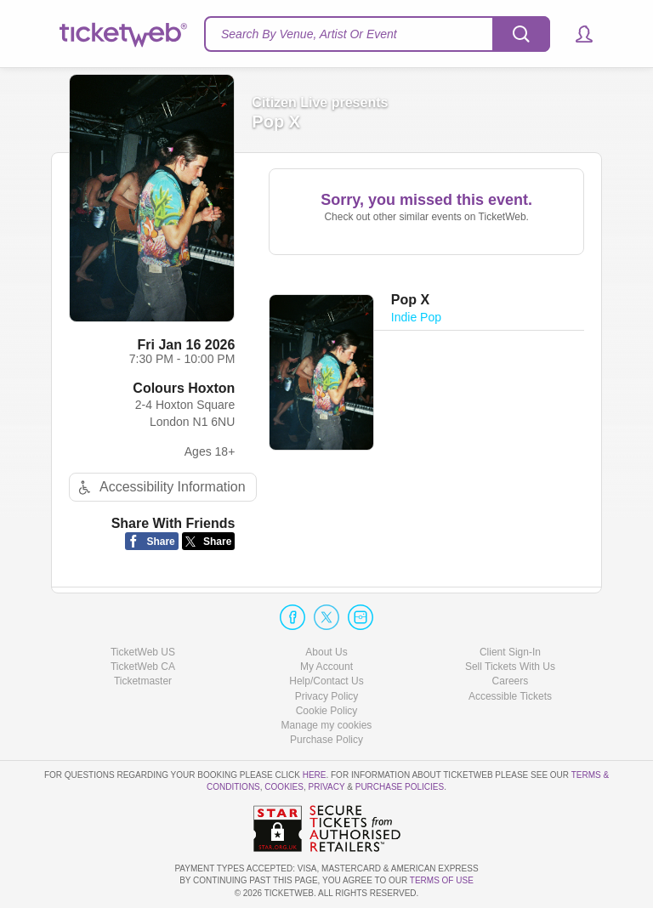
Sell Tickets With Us (510, 666)
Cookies (284, 787)
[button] (576, 34)
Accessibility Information (160, 487)
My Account (326, 666)
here (314, 775)
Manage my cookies (326, 725)
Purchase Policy (326, 740)
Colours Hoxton (184, 388)
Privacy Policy (327, 696)
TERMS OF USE (442, 880)
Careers (510, 681)
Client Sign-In (510, 652)
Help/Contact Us (326, 681)
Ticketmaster (143, 681)
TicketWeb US (143, 652)
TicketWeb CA (143, 666)
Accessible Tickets (510, 696)
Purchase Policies (399, 787)
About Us (326, 652)
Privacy (327, 787)
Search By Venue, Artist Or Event (309, 34)
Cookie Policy (327, 711)
